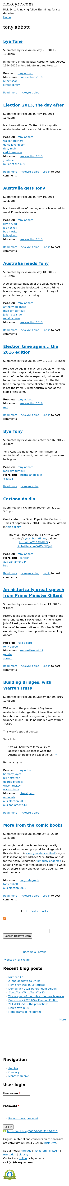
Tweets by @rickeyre (16, 959)
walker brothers (13, 140)
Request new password (23, 1118)
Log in (46, 171)
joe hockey (10, 227)
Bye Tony (13, 431)
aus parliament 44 (15, 561)
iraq (5, 565)
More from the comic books (33, 825)
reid (5, 407)
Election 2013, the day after (33, 105)
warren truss (11, 789)
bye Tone (13, 41)
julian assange (12, 314)
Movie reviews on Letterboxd (26, 984)
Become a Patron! (34, 952)
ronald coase (11, 318)
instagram (40, 1150)
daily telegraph (29, 880)
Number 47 (15, 977)
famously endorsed (49, 860)
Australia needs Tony (26, 263)
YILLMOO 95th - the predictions (28, 1004)
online (23, 1158)
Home (7, 17)
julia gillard (10, 235)
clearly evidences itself (40, 853)
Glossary (13, 1072)
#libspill (8, 478)
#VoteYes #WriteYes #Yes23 (26, 992)
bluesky (23, 1154)
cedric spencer (12, 152)
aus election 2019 (31, 77)
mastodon (9, 1154)
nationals (9, 797)
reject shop (10, 81)
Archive (13, 1068)
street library (11, 84)
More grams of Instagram (24, 1011)
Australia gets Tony (24, 188)
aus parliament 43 (31, 650)
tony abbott (25, 73)
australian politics (31, 474)
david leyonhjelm (14, 144)
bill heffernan (11, 777)
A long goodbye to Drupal (24, 980)
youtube (8, 160)
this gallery (13, 526)
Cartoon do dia (19, 499)
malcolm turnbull (14, 310)
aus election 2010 (14, 801)
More (62, 1019)
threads (26, 1150)
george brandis (13, 781)
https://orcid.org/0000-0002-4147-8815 (30, 1131)
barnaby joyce (12, 774)
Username (11, 1093)
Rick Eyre (50, 1142)
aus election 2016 (31, 403)
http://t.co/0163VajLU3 (33, 542)
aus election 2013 (31, 156)
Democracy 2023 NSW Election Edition (33, 1000)
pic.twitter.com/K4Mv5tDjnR (34, 546)
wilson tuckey (12, 785)
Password (11, 1105)
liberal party (27, 793)
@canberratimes (35, 538)
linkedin (54, 1150)
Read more (10, 92)
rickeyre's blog (30, 92)
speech (7, 658)
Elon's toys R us (18, 1008)
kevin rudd (10, 223)
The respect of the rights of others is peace (36, 996)
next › (34, 911)
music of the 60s (14, 164)
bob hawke (10, 231)
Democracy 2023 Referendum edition (32, 988)
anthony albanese (14, 306)
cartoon (24, 557)
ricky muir (9, 148)
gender (7, 654)
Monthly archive (18, 1076)
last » (45, 911)
